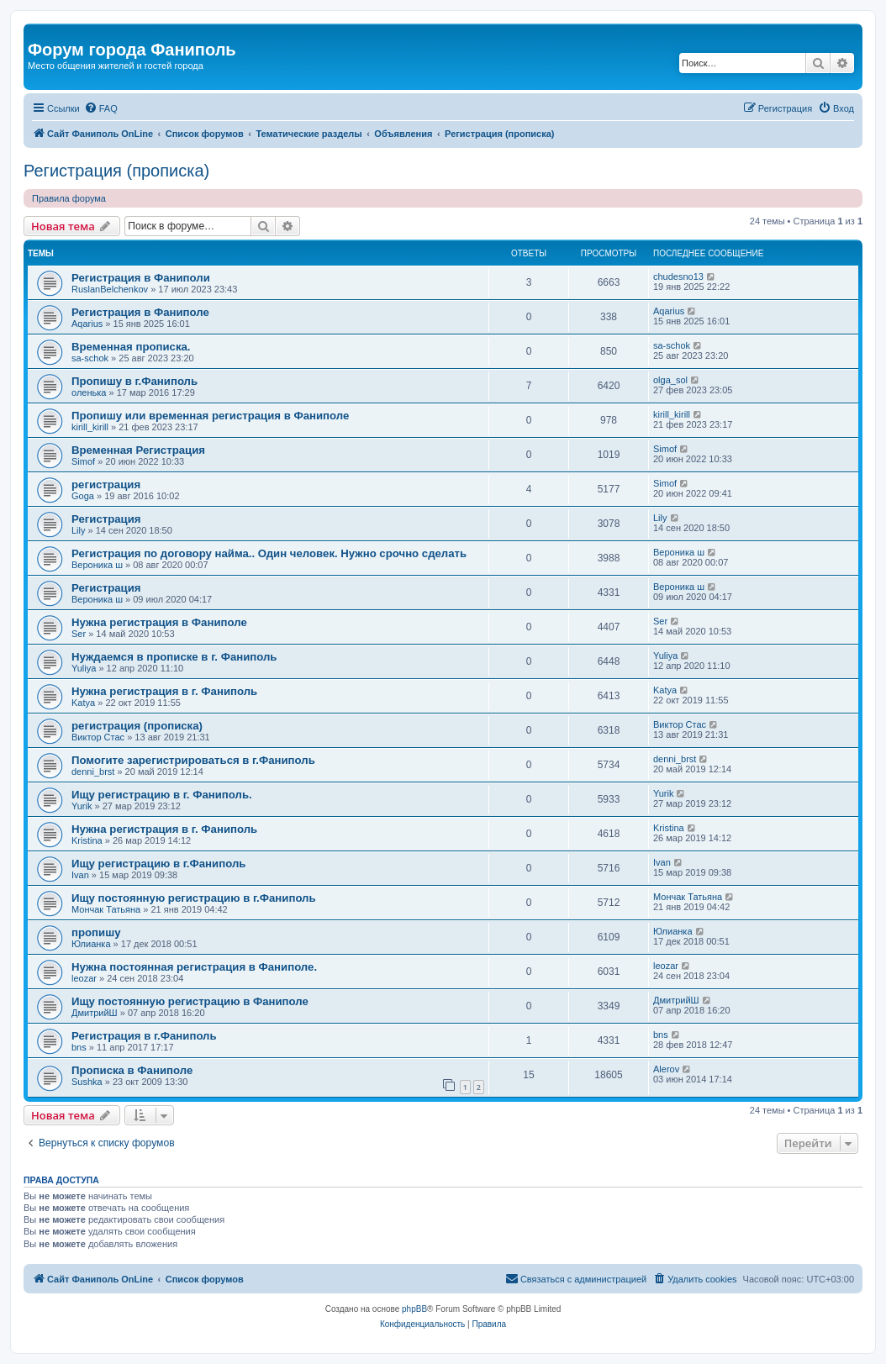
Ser (78, 634)
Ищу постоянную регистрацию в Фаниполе (190, 1001)
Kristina (87, 840)
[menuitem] (101, 108)
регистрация (105, 484)
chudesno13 (678, 276)
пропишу (95, 932)
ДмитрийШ (94, 1013)
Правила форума (69, 198)
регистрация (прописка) (137, 725)
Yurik (81, 806)
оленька (88, 392)
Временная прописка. (131, 346)
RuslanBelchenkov (109, 289)
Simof (83, 461)
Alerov (666, 1069)
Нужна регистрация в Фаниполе (159, 622)
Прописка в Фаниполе (131, 1070)
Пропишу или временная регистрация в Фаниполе (210, 415)
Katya (83, 703)
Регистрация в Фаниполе (140, 312)
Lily (78, 530)
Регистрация (106, 519)
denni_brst (92, 771)
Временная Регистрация (138, 450)
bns (79, 1047)
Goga (82, 496)
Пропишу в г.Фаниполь (134, 381)
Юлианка (91, 944)
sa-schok (89, 358)
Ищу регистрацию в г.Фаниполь (158, 863)
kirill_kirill (89, 427)
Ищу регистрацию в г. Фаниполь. (161, 794)
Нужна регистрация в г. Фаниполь (164, 691)
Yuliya (83, 668)
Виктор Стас (97, 737)
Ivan (80, 875)
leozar (84, 978)
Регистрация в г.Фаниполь (144, 1036)
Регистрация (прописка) (116, 170)
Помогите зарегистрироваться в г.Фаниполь (193, 760)
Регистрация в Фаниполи (140, 277)
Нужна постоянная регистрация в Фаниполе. (194, 967)
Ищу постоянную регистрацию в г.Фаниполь (193, 898)
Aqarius (87, 324)
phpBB (414, 1309)
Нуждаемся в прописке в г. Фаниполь (174, 656)
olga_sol (670, 380)
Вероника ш (97, 565)
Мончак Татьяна (105, 909)
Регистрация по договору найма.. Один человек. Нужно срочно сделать (269, 553)
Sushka (87, 1082)
